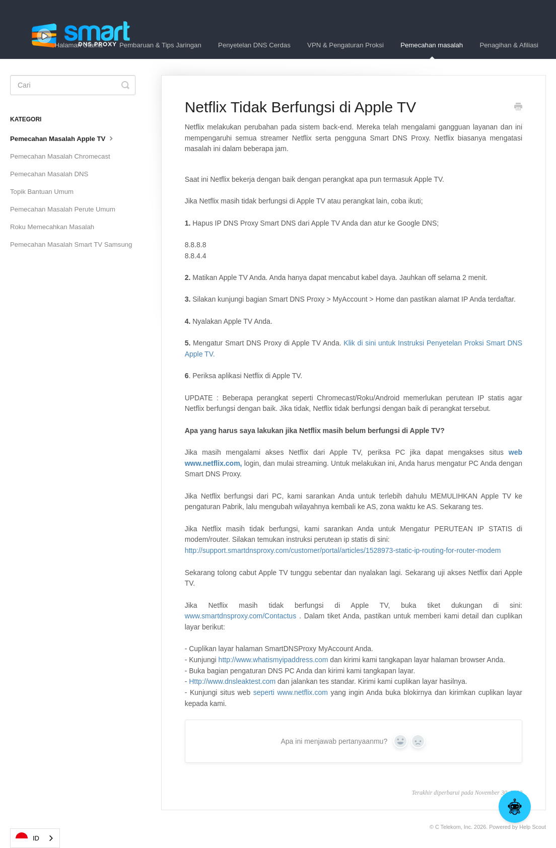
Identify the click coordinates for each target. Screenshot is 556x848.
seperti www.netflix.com (290, 692)
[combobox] (35, 838)
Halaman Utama (78, 45)
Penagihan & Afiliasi (508, 45)
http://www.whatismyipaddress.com (273, 660)
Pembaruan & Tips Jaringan (160, 45)
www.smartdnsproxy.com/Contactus (240, 616)
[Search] (72, 85)
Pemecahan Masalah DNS (49, 174)
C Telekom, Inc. (453, 827)
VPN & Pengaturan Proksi (345, 45)
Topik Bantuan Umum (42, 191)
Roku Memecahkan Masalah (52, 227)
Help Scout (532, 827)
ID (27, 838)
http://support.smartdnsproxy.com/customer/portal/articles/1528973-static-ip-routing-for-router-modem (343, 550)
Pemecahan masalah (431, 50)
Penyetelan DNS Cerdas (254, 45)
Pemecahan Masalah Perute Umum (62, 209)
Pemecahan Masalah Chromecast (60, 156)
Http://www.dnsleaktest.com (232, 681)
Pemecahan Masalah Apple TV (62, 138)
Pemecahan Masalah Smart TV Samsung (71, 244)
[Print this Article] (518, 107)
